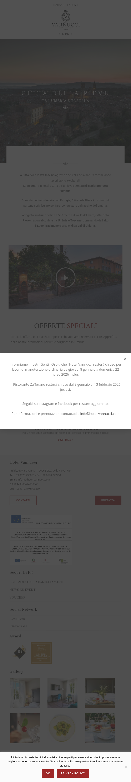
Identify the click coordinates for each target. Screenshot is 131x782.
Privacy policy (73, 773)
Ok (48, 773)
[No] (126, 767)
